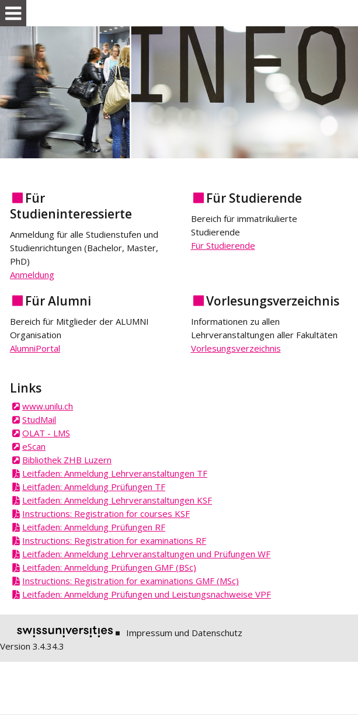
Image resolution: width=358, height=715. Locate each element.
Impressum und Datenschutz (184, 632)
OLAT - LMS (46, 433)
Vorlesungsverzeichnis (236, 348)
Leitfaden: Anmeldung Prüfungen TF (93, 486)
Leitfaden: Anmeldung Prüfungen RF (93, 527)
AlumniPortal (35, 348)
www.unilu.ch (47, 406)
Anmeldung (32, 274)
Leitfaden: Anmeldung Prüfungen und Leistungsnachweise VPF (146, 594)
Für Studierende (223, 245)
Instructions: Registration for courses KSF (106, 513)
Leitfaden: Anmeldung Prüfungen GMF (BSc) (109, 567)
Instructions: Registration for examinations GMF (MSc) (130, 580)
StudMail (39, 419)
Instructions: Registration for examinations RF (114, 540)
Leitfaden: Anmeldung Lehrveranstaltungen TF (114, 473)
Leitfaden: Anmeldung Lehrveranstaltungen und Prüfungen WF (146, 554)
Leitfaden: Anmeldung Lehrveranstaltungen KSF (117, 500)
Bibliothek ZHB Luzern (67, 460)
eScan (34, 446)
